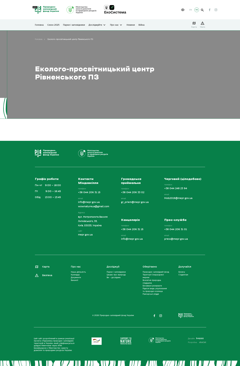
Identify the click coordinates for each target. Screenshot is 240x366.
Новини (131, 25)
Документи (76, 277)
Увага (202, 27)
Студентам (183, 275)
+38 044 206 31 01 (175, 229)
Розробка (197, 342)
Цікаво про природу (116, 275)
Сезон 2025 (53, 25)
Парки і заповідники (74, 25)
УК (196, 10)
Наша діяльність (78, 272)
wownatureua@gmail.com (93, 206)
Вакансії (74, 280)
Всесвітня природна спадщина (152, 281)
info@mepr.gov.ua (89, 202)
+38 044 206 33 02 (132, 192)
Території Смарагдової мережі (153, 276)
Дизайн (196, 338)
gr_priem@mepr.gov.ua (135, 202)
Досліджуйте (95, 25)
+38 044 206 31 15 (89, 192)
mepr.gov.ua (85, 234)
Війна (141, 25)
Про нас (114, 25)
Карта (194, 27)
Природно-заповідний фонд (156, 272)
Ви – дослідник (114, 277)
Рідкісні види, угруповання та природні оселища (155, 289)
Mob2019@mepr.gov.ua (178, 198)
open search (202, 10)
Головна (39, 25)
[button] (182, 10)
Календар (75, 275)
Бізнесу (181, 272)
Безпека (47, 275)
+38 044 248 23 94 (175, 188)
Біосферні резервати (152, 286)
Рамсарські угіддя (151, 294)
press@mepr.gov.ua (176, 239)
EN (190, 10)
